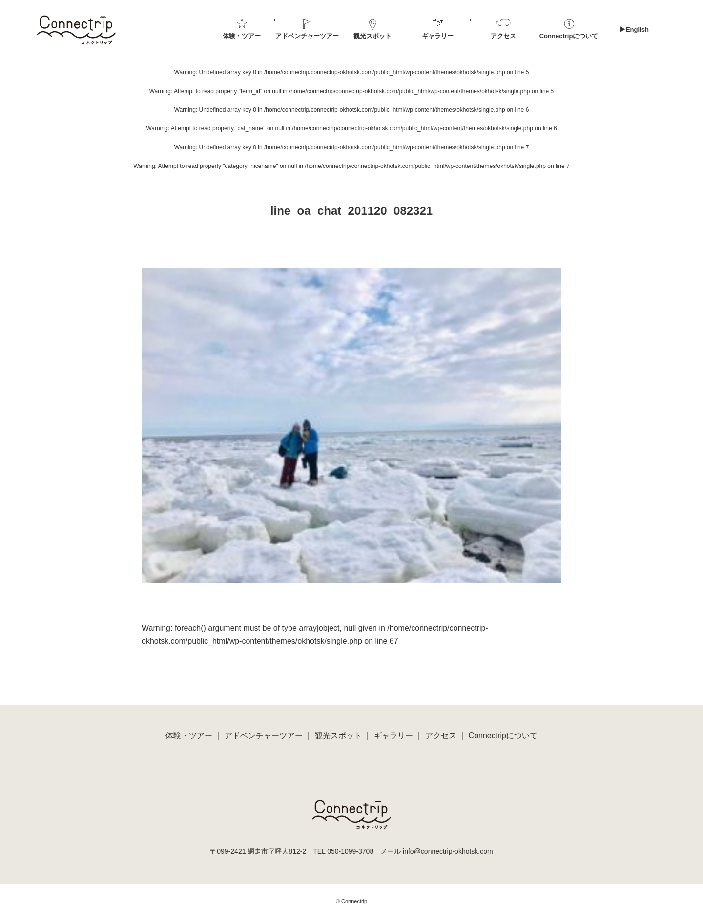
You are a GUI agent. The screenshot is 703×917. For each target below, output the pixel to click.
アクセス (503, 36)
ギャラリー (438, 36)
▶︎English (634, 29)
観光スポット (372, 36)
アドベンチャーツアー (307, 36)
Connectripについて (569, 36)
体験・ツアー (242, 36)
